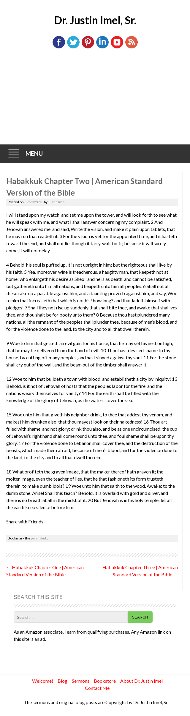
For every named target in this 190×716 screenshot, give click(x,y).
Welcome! (42, 681)
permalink (39, 538)
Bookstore (105, 681)
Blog (62, 681)
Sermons (80, 681)
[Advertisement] (95, 99)
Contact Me (97, 688)
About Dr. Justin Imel (141, 681)
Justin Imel (56, 202)
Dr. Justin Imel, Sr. (95, 19)
